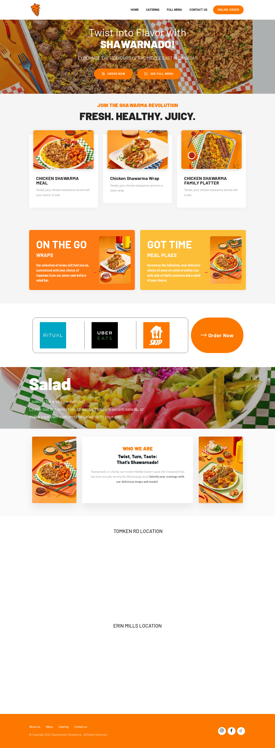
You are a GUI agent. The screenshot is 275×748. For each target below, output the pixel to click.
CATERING (152, 9)
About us (34, 727)
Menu (49, 727)
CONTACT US (198, 9)
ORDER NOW (113, 73)
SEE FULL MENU (159, 73)
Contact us (80, 727)
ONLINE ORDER (228, 9)
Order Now (217, 335)
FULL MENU (174, 9)
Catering (63, 727)
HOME (135, 9)
